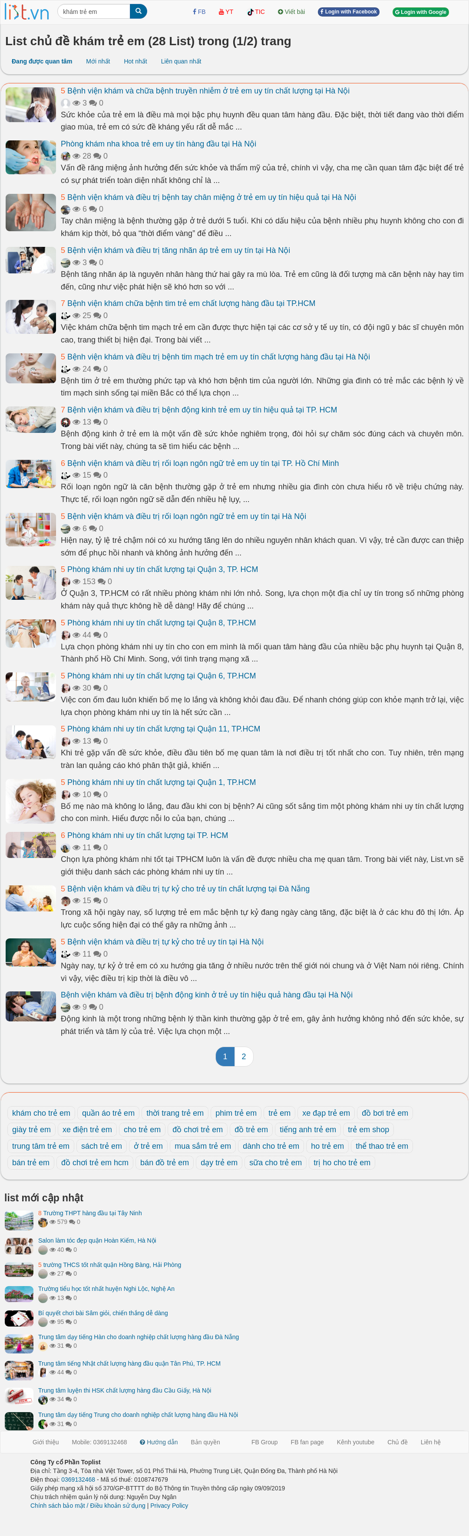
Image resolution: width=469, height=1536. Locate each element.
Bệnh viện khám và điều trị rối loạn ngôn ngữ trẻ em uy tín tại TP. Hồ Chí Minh (200, 463)
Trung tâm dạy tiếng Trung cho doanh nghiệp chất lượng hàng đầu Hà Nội (138, 1414)
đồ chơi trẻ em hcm (95, 1162)
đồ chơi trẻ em (197, 1129)
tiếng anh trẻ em (308, 1129)
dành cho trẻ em (271, 1146)
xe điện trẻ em (87, 1129)
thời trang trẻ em (175, 1113)
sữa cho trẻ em (275, 1162)
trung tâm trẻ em (40, 1146)
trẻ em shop (368, 1129)
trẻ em (279, 1113)
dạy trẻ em (219, 1162)
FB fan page (307, 1442)
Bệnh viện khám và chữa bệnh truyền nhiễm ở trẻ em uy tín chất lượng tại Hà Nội (205, 90)
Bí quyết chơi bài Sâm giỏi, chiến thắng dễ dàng (103, 1313)
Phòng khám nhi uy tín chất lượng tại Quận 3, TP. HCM (159, 569)
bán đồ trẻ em (164, 1162)
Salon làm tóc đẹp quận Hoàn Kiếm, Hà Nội (97, 1240)
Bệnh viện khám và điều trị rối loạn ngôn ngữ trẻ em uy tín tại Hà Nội (183, 516)
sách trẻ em (101, 1146)
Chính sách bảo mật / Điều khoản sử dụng (87, 1505)
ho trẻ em (327, 1146)
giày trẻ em (31, 1129)
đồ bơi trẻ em (385, 1113)
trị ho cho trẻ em (342, 1162)
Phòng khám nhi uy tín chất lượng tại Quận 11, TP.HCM (161, 729)
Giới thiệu (46, 1442)
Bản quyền (205, 1442)
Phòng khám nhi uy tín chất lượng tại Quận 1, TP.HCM (158, 782)
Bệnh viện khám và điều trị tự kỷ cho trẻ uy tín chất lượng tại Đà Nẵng (185, 888)
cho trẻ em (142, 1129)
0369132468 (78, 1479)
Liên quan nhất (181, 61)
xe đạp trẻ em (326, 1113)
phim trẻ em (236, 1113)
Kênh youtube (355, 1442)
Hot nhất (135, 61)
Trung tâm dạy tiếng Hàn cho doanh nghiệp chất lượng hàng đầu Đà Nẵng (138, 1336)
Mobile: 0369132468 (99, 1442)
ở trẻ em (148, 1146)
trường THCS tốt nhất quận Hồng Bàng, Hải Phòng (109, 1264)
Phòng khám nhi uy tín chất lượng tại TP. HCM (144, 835)
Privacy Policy (169, 1505)
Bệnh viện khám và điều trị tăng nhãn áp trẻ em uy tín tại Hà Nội (175, 250)
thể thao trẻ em (382, 1146)
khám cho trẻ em (41, 1113)
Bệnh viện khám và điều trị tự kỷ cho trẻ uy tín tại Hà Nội (162, 942)
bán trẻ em (31, 1162)
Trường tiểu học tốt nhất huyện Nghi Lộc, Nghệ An (106, 1288)
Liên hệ (431, 1442)
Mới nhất (98, 61)
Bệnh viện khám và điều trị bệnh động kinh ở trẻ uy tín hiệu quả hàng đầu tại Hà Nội (207, 995)
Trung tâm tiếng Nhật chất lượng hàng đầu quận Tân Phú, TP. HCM (129, 1363)
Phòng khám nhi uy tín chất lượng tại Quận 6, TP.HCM (158, 676)
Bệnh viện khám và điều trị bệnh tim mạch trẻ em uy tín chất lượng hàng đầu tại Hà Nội (215, 356)
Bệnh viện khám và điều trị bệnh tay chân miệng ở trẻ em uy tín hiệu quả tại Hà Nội (208, 197)
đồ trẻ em (251, 1129)
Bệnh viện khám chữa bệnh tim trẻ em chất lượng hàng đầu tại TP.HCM (188, 303)
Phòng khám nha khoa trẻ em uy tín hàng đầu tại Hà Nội (158, 144)
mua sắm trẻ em (203, 1146)
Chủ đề (397, 1442)
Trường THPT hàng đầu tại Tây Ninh (90, 1213)
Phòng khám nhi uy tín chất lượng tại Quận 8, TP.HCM (158, 622)
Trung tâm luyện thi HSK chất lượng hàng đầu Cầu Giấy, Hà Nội (124, 1390)
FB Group (264, 1442)
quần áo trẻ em (108, 1113)
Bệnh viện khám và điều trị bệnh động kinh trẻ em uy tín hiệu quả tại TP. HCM (199, 410)
